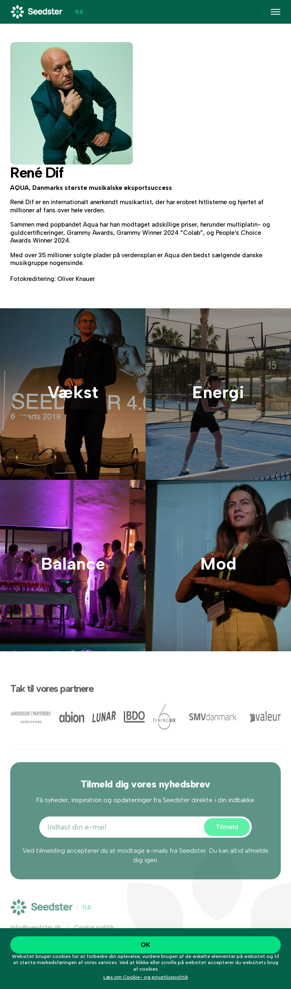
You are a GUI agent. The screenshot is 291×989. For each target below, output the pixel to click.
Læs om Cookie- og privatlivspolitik (145, 977)
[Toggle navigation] (275, 12)
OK (145, 945)
